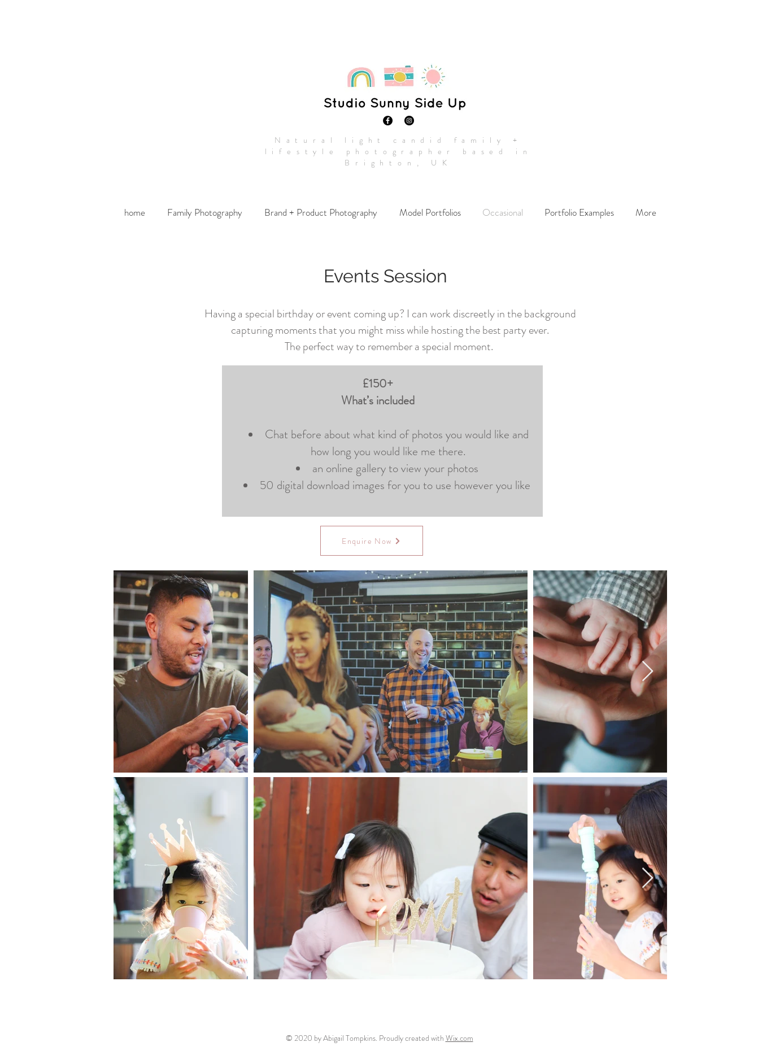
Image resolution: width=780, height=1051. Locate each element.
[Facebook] (388, 120)
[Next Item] (647, 672)
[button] (205, 212)
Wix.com (459, 1038)
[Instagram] (409, 120)
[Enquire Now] (371, 541)
